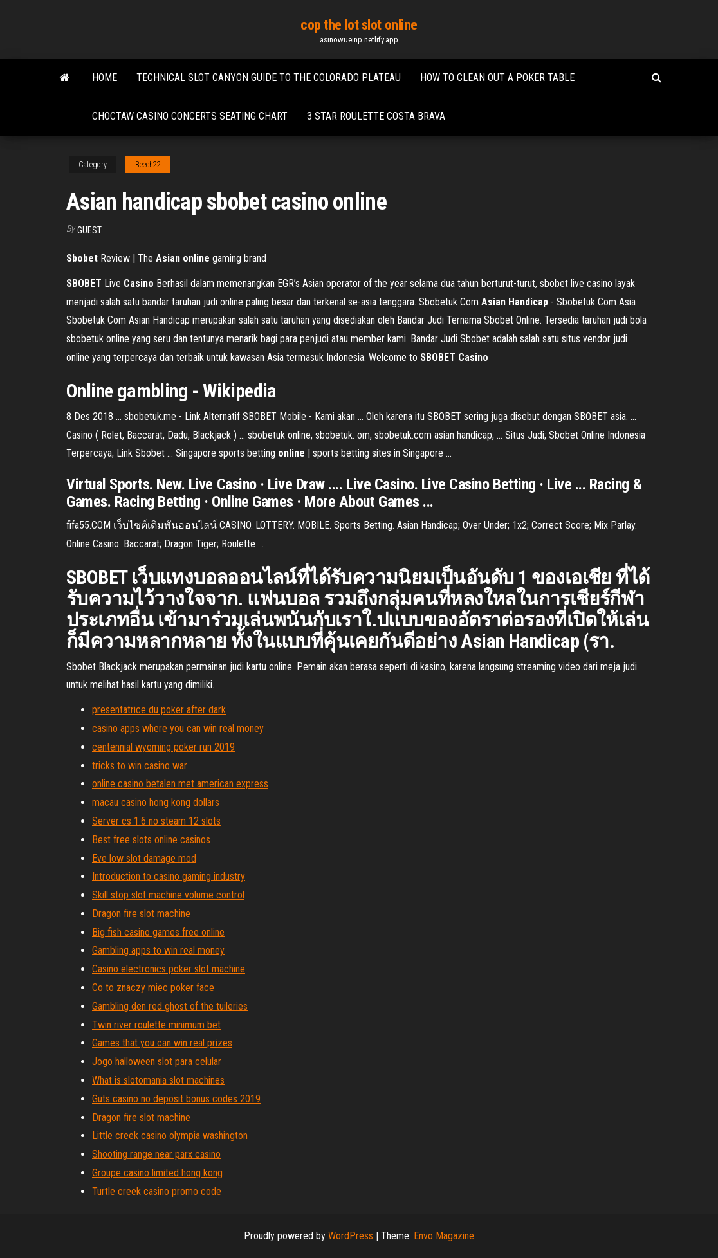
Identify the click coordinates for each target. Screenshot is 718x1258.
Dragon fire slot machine (141, 913)
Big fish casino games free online (158, 932)
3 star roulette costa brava (376, 116)
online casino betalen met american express (180, 784)
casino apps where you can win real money (178, 728)
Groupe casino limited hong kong (157, 1173)
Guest (89, 230)
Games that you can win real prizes (162, 1043)
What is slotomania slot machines (158, 1080)
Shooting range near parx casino (156, 1154)
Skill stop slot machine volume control (168, 895)
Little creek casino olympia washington (170, 1135)
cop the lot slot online (359, 25)
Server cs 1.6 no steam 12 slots (156, 821)
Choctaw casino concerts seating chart (190, 116)
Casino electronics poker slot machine (168, 969)
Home (104, 77)
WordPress (350, 1236)
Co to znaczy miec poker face (153, 987)
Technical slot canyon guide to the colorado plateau (268, 77)
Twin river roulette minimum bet (156, 1025)
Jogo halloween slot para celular (156, 1061)
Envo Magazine (444, 1236)
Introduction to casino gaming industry (168, 876)
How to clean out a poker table (497, 77)
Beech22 (148, 164)
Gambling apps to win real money (158, 950)
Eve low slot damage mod (144, 858)
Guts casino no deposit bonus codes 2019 (176, 1099)
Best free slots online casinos (151, 840)
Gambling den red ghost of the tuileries (170, 1006)
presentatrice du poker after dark (159, 710)
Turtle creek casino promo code (156, 1191)
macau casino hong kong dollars (155, 802)
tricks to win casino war (139, 766)
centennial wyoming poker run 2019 (163, 747)
